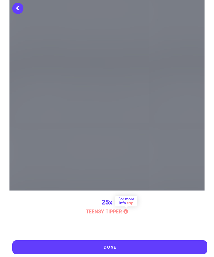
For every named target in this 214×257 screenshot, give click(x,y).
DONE (110, 247)
